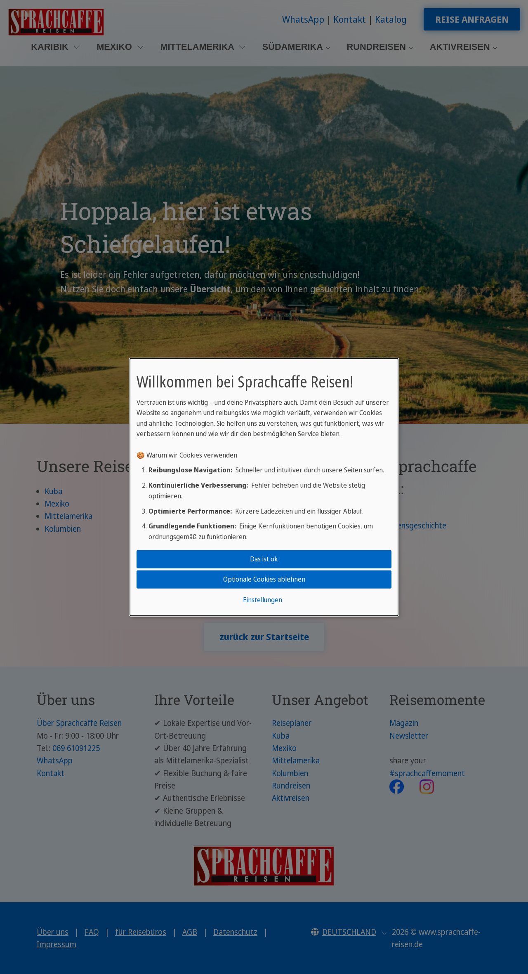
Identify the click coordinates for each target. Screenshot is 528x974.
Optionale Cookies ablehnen (264, 579)
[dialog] (264, 486)
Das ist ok (264, 558)
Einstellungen (262, 599)
